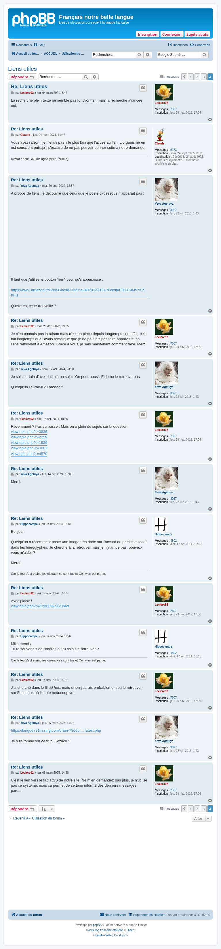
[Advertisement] (110, 866)
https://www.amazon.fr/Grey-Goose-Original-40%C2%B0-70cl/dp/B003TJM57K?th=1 (77, 292)
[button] (184, 76)
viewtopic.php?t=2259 (29, 437)
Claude (159, 143)
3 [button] (204, 76)
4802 (173, 540)
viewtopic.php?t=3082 (29, 448)
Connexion (172, 34)
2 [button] (197, 76)
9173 (173, 149)
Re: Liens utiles (29, 86)
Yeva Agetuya (164, 203)
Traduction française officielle (104, 930)
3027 (173, 210)
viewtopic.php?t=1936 (29, 442)
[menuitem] (39, 44)
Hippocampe (163, 534)
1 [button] (191, 76)
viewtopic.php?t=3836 (29, 431)
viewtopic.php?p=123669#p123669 (40, 606)
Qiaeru (131, 930)
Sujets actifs (197, 34)
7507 (173, 109)
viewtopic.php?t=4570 (29, 454)
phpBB (97, 925)
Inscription (147, 34)
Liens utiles (22, 69)
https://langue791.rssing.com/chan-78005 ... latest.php (56, 730)
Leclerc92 (161, 102)
